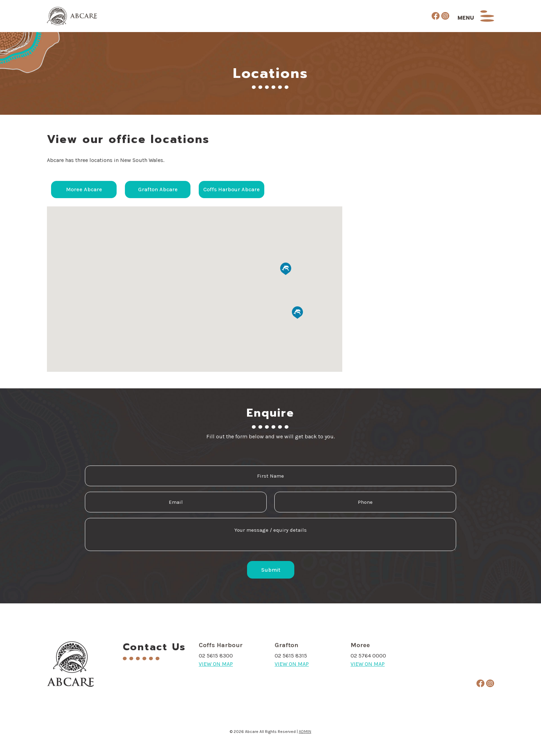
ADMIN (305, 731)
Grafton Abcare (158, 189)
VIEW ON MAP (216, 664)
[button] (92, 256)
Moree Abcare (84, 189)
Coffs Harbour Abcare (231, 189)
